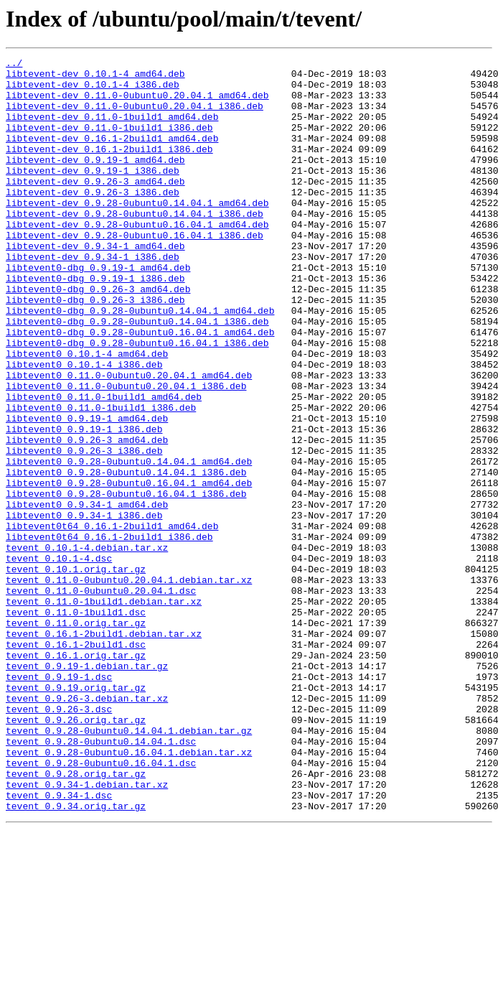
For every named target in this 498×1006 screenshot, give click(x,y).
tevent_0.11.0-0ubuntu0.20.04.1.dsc (101, 697)
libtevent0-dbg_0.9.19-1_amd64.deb (98, 310)
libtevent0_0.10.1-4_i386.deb (84, 426)
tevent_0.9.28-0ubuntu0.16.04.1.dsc (101, 904)
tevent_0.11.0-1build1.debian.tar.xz (104, 710)
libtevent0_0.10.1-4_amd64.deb (87, 413)
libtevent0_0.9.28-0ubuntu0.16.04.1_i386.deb (126, 581)
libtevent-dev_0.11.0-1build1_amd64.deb (112, 129)
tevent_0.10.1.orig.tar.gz (76, 672)
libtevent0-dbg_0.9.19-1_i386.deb (95, 323)
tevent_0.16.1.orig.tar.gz (76, 775)
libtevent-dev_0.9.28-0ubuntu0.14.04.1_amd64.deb (137, 232)
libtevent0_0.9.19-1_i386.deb (84, 504)
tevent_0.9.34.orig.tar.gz (76, 956)
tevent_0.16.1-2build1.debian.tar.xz (104, 749)
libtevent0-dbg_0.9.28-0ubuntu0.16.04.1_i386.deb (137, 400)
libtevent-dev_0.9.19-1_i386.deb (92, 193)
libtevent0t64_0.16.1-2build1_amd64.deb (112, 620)
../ (14, 64)
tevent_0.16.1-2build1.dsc (76, 762)
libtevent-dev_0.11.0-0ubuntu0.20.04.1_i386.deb (134, 116)
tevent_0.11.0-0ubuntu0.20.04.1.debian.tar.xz (129, 685)
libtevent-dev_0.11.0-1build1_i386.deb (109, 142)
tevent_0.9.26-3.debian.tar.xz (87, 827)
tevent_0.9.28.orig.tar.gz (76, 917)
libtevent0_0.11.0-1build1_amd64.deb (104, 465)
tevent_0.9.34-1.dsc (59, 943)
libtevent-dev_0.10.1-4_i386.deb (92, 90)
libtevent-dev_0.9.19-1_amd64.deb (95, 180)
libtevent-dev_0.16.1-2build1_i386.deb (109, 168)
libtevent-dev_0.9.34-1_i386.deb (92, 297)
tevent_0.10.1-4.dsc (59, 659)
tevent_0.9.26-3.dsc (59, 840)
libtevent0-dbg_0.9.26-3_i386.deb (95, 349)
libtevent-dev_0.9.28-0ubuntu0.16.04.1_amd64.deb (137, 258)
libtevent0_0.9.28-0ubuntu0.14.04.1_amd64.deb (129, 542)
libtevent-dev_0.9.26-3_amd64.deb (95, 206)
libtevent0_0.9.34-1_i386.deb (84, 607)
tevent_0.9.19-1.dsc (59, 801)
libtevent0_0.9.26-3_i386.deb (84, 529)
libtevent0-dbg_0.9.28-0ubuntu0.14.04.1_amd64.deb (140, 361)
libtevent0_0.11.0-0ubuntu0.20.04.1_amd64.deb (129, 439)
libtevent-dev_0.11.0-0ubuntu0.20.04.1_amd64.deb (137, 103)
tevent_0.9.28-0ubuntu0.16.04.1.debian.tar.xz (129, 891)
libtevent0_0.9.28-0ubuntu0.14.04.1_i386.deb (126, 555)
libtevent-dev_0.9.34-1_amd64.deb (95, 284)
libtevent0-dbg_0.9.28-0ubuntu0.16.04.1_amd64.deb (140, 387)
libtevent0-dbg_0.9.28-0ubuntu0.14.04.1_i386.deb (137, 374)
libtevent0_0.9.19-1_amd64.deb (87, 491)
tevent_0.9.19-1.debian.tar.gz (87, 788)
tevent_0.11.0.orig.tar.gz (76, 736)
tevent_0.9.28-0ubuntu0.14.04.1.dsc (101, 878)
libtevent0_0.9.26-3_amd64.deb (87, 517)
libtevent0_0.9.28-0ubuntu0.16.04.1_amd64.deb (129, 568)
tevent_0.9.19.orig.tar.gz (76, 814)
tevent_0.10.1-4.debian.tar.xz (87, 646)
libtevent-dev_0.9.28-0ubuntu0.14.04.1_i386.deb (134, 245)
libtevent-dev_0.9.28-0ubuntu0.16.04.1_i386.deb (134, 271)
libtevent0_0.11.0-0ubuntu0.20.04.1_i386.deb (126, 452)
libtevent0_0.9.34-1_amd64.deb (87, 594)
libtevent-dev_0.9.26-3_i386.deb (92, 219)
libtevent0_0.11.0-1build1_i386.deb (101, 478)
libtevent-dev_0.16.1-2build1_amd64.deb (112, 155)
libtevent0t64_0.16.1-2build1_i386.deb (109, 633)
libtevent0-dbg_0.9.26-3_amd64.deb (98, 336)
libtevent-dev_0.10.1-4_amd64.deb (95, 77)
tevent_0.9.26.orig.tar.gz (76, 853)
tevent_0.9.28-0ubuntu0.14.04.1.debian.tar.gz (129, 866)
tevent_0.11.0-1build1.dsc (76, 723)
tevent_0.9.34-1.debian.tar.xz (87, 930)
